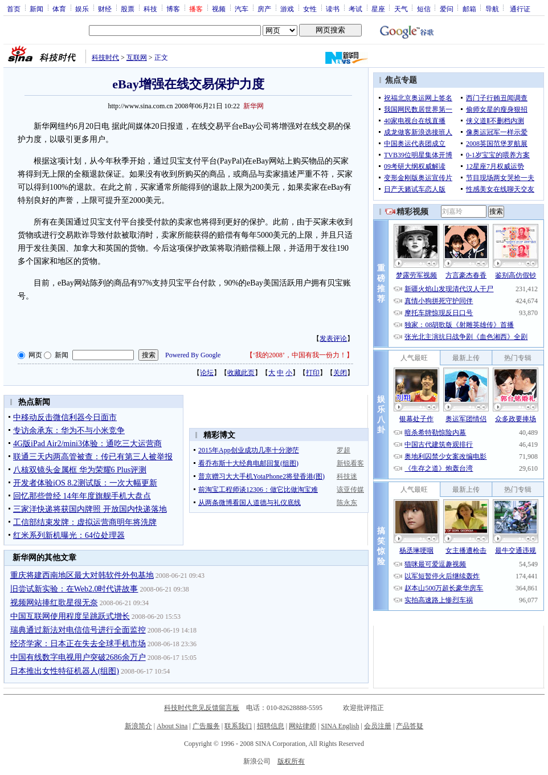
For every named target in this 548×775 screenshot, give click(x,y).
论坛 (207, 373)
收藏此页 (241, 373)
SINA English (340, 726)
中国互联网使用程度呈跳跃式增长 (70, 616)
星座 (378, 8)
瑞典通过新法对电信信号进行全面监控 (78, 630)
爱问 (446, 8)
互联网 (136, 58)
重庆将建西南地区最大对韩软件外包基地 (82, 575)
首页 (14, 8)
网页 (35, 355)
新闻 (36, 8)
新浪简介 (138, 726)
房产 (264, 8)
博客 (173, 8)
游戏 (287, 8)
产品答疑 (409, 726)
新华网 (253, 106)
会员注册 (377, 726)
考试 (355, 8)
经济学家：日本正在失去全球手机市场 (78, 643)
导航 (492, 8)
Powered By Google (192, 355)
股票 (127, 8)
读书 (333, 8)
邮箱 (469, 8)
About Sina (172, 726)
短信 (424, 8)
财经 (105, 8)
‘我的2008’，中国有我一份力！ (299, 355)
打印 (313, 373)
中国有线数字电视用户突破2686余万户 (78, 657)
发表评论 (333, 338)
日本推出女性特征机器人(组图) (64, 671)
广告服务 (206, 726)
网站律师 (302, 726)
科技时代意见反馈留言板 (201, 708)
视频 (219, 8)
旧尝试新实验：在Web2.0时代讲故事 (74, 589)
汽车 (241, 8)
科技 (150, 8)
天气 (401, 8)
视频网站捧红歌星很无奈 (54, 602)
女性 (310, 8)
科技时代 (105, 58)
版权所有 (291, 761)
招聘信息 (270, 726)
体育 (59, 8)
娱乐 (82, 8)
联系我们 (238, 726)
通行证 (520, 8)
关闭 (340, 373)
